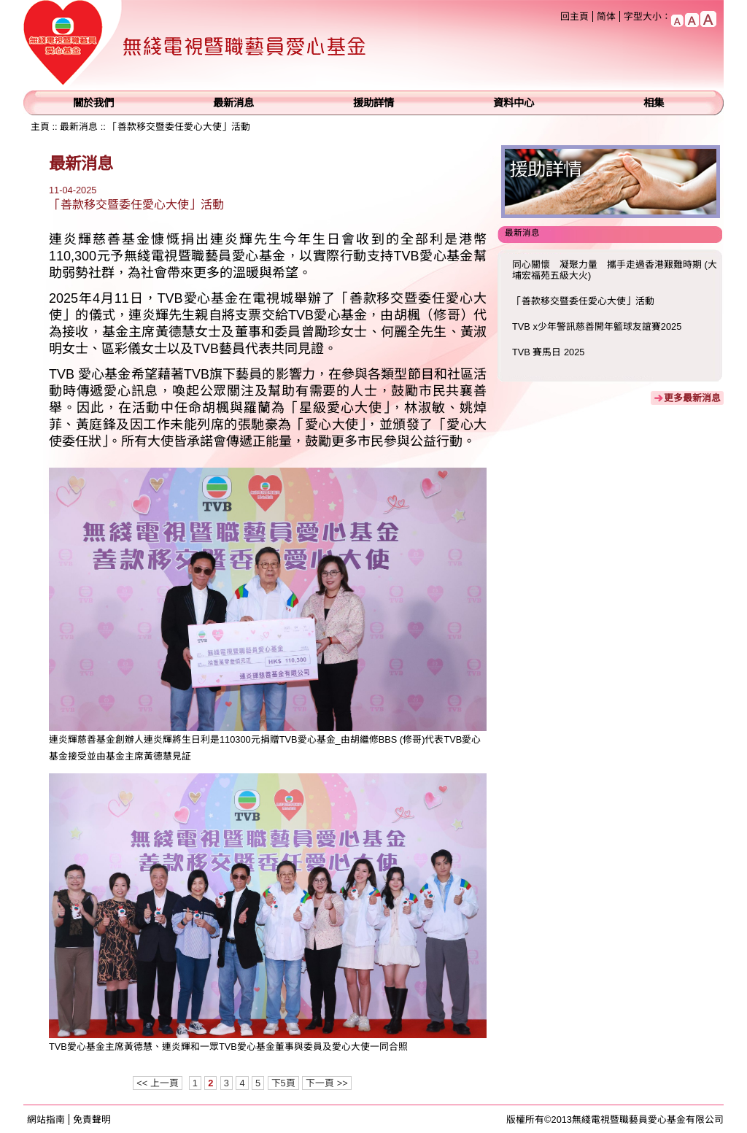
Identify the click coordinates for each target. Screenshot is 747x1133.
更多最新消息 (692, 398)
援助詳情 (373, 103)
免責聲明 (92, 1119)
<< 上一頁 (157, 1083)
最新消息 (233, 103)
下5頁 (283, 1083)
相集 (653, 103)
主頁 (40, 126)
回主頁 (574, 16)
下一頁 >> (327, 1083)
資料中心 (513, 103)
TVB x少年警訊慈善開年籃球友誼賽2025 (596, 326)
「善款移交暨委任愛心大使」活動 (179, 126)
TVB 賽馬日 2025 (548, 352)
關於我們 (93, 103)
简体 (606, 16)
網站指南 (46, 1119)
